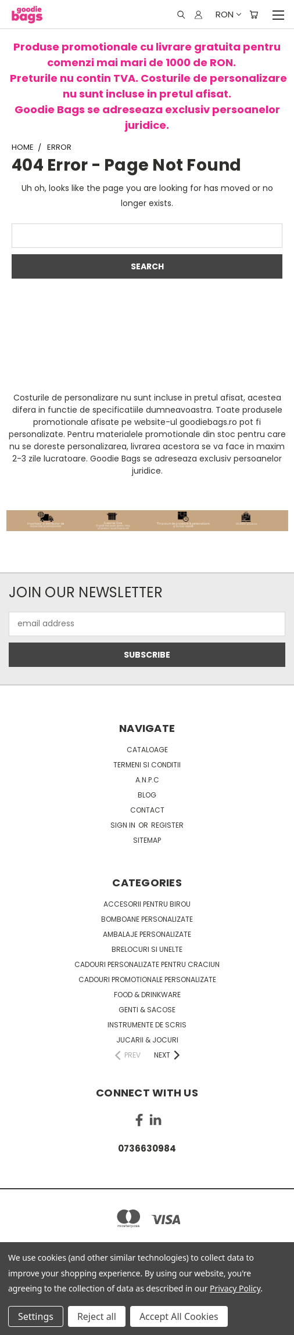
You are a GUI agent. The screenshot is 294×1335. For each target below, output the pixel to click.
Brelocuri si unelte (147, 949)
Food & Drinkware (147, 995)
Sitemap (147, 840)
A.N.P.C (147, 780)
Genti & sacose (147, 1010)
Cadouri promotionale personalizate (147, 979)
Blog (147, 795)
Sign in (123, 825)
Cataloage (147, 750)
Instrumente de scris (147, 1025)
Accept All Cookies (178, 1316)
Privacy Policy (235, 1288)
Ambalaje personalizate (147, 934)
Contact (147, 810)
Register (167, 825)
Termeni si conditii (147, 765)
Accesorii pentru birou (147, 904)
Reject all (96, 1316)
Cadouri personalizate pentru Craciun (147, 964)
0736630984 (147, 1148)
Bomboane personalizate (147, 919)
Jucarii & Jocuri (147, 1040)
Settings (35, 1316)
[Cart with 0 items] (254, 14)
